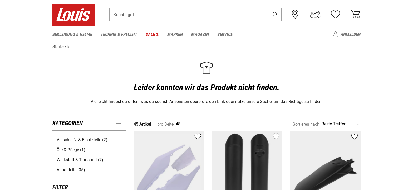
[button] (275, 15)
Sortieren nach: (307, 123)
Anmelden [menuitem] (351, 34)
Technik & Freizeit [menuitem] (119, 34)
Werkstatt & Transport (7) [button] (80, 159)
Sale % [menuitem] (152, 34)
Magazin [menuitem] (200, 34)
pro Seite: (166, 123)
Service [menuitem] (225, 34)
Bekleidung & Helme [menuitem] (72, 34)
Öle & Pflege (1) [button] (71, 149)
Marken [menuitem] (175, 34)
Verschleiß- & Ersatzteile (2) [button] (82, 139)
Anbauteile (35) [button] (71, 169)
